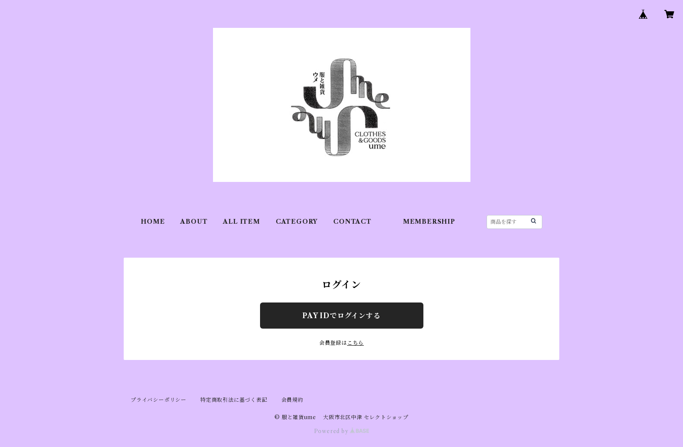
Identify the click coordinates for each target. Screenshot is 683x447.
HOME (153, 221)
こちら (355, 342)
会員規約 (292, 400)
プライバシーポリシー (158, 400)
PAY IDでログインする (341, 315)
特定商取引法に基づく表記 (233, 400)
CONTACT (352, 221)
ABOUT (193, 221)
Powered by (341, 431)
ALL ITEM (241, 221)
